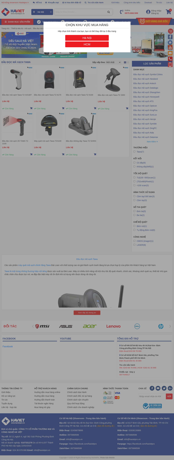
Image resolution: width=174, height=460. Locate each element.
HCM (87, 44)
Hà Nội (87, 37)
